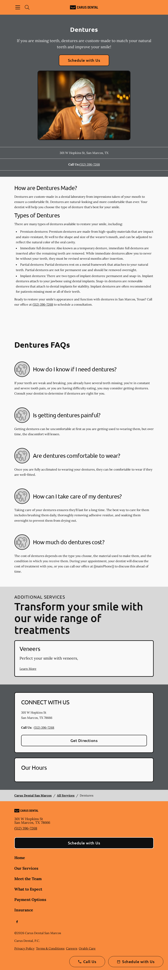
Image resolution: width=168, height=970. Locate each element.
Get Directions (84, 740)
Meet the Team (28, 878)
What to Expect (28, 889)
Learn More (28, 669)
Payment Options (30, 899)
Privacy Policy (24, 948)
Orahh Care (87, 948)
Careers (71, 948)
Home (19, 857)
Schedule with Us (84, 60)
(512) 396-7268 (89, 164)
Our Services (26, 868)
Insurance (23, 909)
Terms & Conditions (50, 948)
